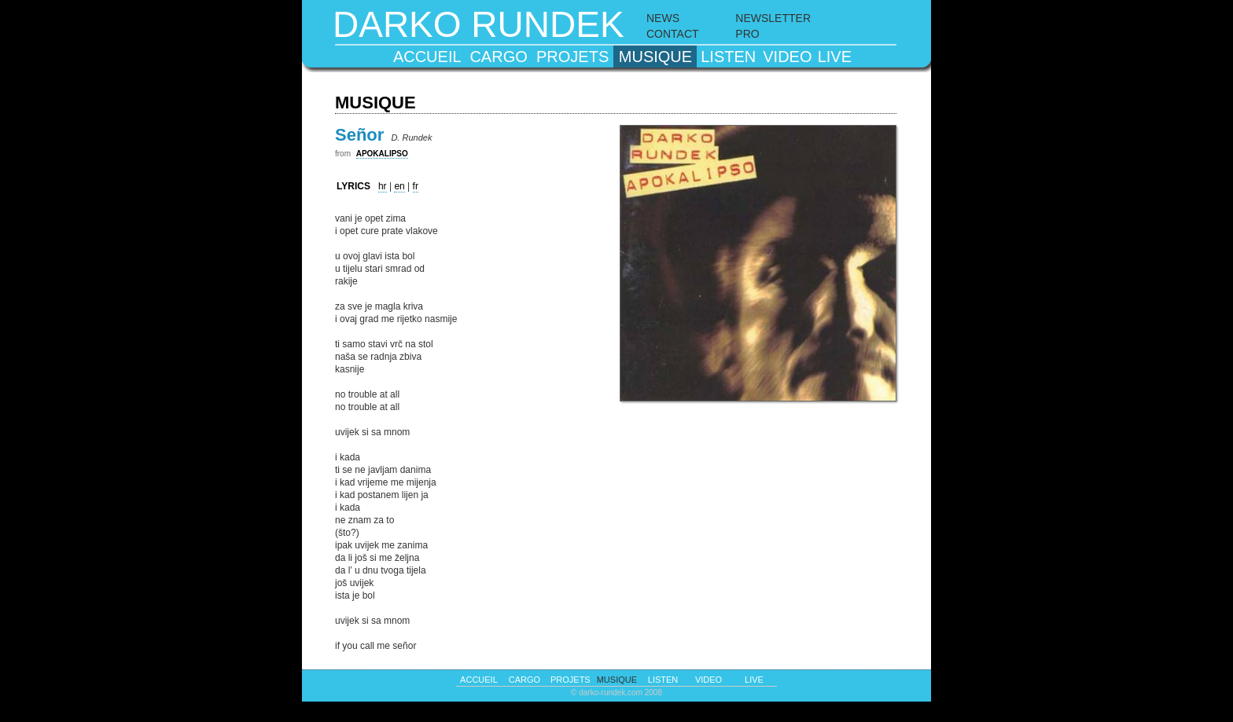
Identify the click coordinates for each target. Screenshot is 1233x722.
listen (728, 56)
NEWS (662, 18)
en (399, 186)
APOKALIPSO (382, 153)
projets (572, 56)
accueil (427, 56)
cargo (498, 56)
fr (415, 186)
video (787, 56)
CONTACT (672, 33)
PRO (747, 33)
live (835, 56)
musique (655, 56)
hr (382, 186)
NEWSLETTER (773, 18)
